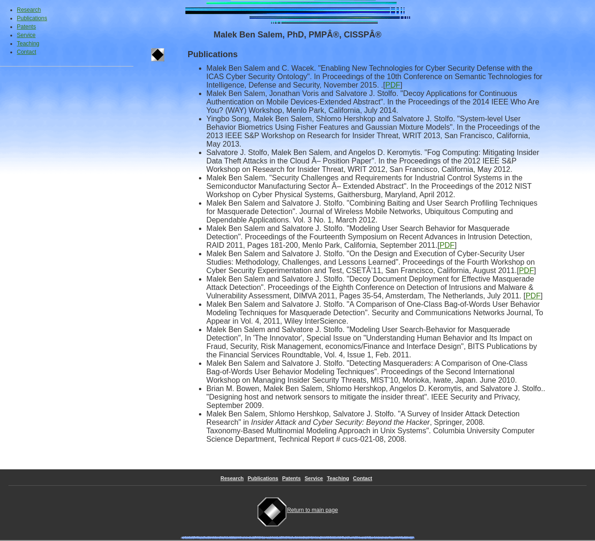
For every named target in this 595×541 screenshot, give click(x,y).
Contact (26, 52)
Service (26, 35)
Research (29, 10)
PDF (392, 85)
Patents (26, 26)
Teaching (28, 43)
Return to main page (297, 510)
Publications (32, 18)
